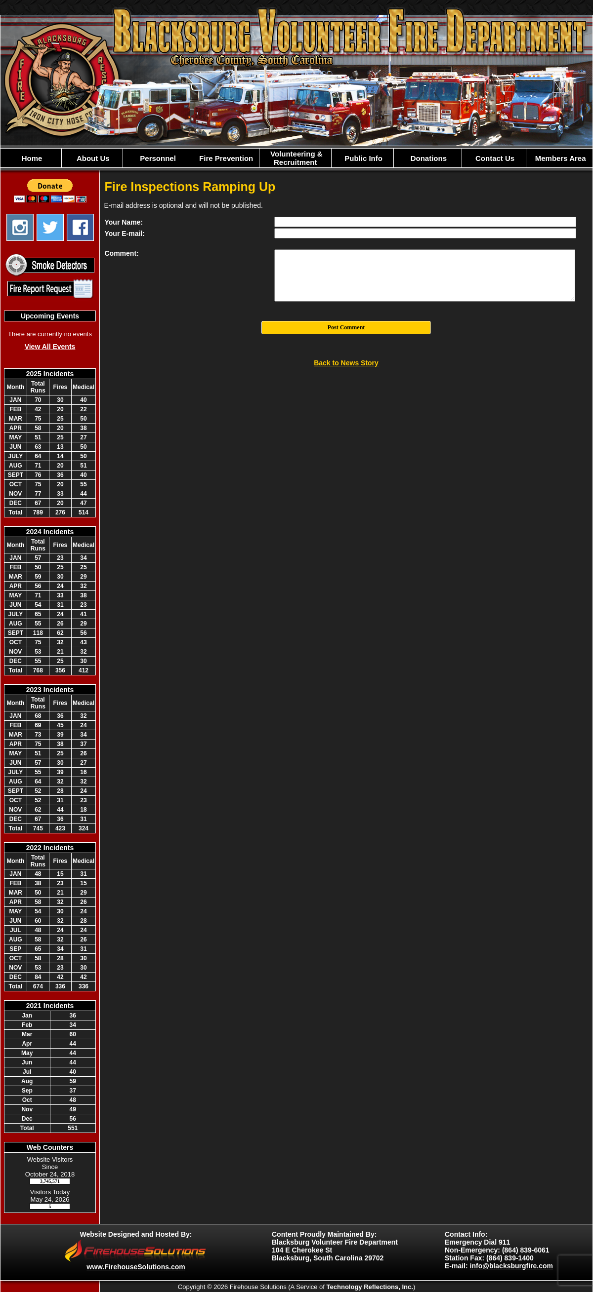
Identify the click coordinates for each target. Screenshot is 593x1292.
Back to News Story (346, 363)
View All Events (50, 347)
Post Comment (346, 327)
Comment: (122, 253)
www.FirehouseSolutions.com (135, 1267)
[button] (92, 158)
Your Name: (124, 222)
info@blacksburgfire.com (511, 1266)
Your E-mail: (125, 233)
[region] (296, 158)
